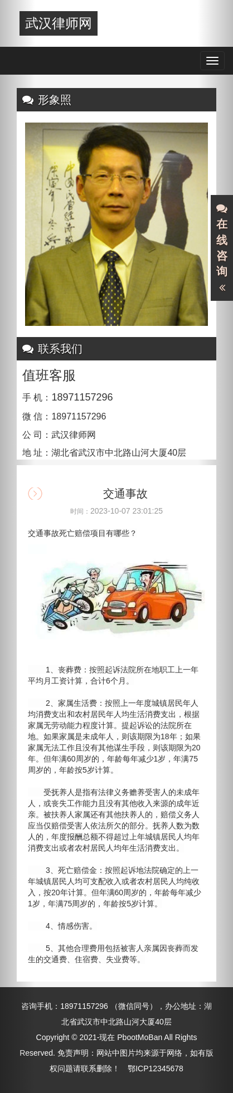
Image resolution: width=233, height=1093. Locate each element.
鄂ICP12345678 (155, 1068)
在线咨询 (221, 248)
